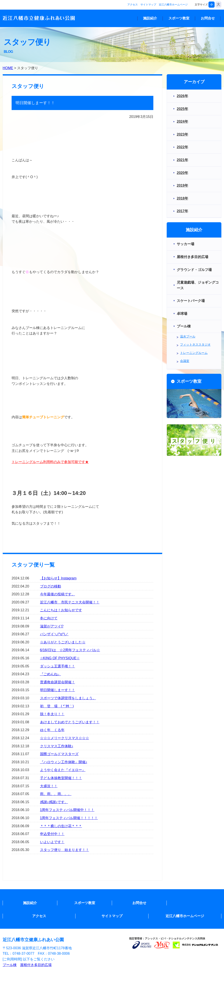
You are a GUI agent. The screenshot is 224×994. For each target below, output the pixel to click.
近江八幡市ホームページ (173, 4)
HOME (8, 68)
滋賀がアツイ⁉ (51, 626)
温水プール (187, 336)
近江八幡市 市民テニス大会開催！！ (70, 602)
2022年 (182, 147)
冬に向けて (49, 618)
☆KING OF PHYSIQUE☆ (60, 658)
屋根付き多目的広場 (36, 965)
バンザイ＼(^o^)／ (54, 634)
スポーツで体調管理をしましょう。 (68, 698)
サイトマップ (148, 4)
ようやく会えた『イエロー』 (63, 770)
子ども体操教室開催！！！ (61, 778)
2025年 (182, 109)
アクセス (132, 4)
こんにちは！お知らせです (61, 610)
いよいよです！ (52, 842)
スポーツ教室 (178, 18)
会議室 (184, 361)
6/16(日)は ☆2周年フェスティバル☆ (70, 650)
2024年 (182, 121)
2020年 (182, 173)
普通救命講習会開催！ (57, 682)
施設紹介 (150, 18)
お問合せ (208, 18)
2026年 (182, 96)
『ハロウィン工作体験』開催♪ (63, 762)
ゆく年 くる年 (52, 730)
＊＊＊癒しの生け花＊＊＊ (61, 826)
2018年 (182, 198)
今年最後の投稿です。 (57, 594)
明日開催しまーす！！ (57, 690)
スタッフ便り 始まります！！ (64, 850)
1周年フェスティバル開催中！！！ (67, 810)
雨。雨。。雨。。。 (56, 794)
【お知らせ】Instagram (58, 578)
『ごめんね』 (50, 674)
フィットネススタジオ (195, 344)
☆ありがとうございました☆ (63, 642)
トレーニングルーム (194, 353)
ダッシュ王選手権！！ (57, 666)
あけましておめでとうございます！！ (70, 722)
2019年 (182, 185)
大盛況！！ (49, 786)
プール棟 (10, 965)
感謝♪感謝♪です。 (54, 802)
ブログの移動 (50, 586)
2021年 (182, 160)
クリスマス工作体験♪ (56, 746)
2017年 (182, 211)
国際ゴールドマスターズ (59, 754)
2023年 (182, 134)
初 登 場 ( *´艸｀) (57, 706)
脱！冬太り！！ (52, 714)
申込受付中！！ (52, 834)
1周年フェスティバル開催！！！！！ (69, 818)
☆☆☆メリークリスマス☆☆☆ (64, 738)
